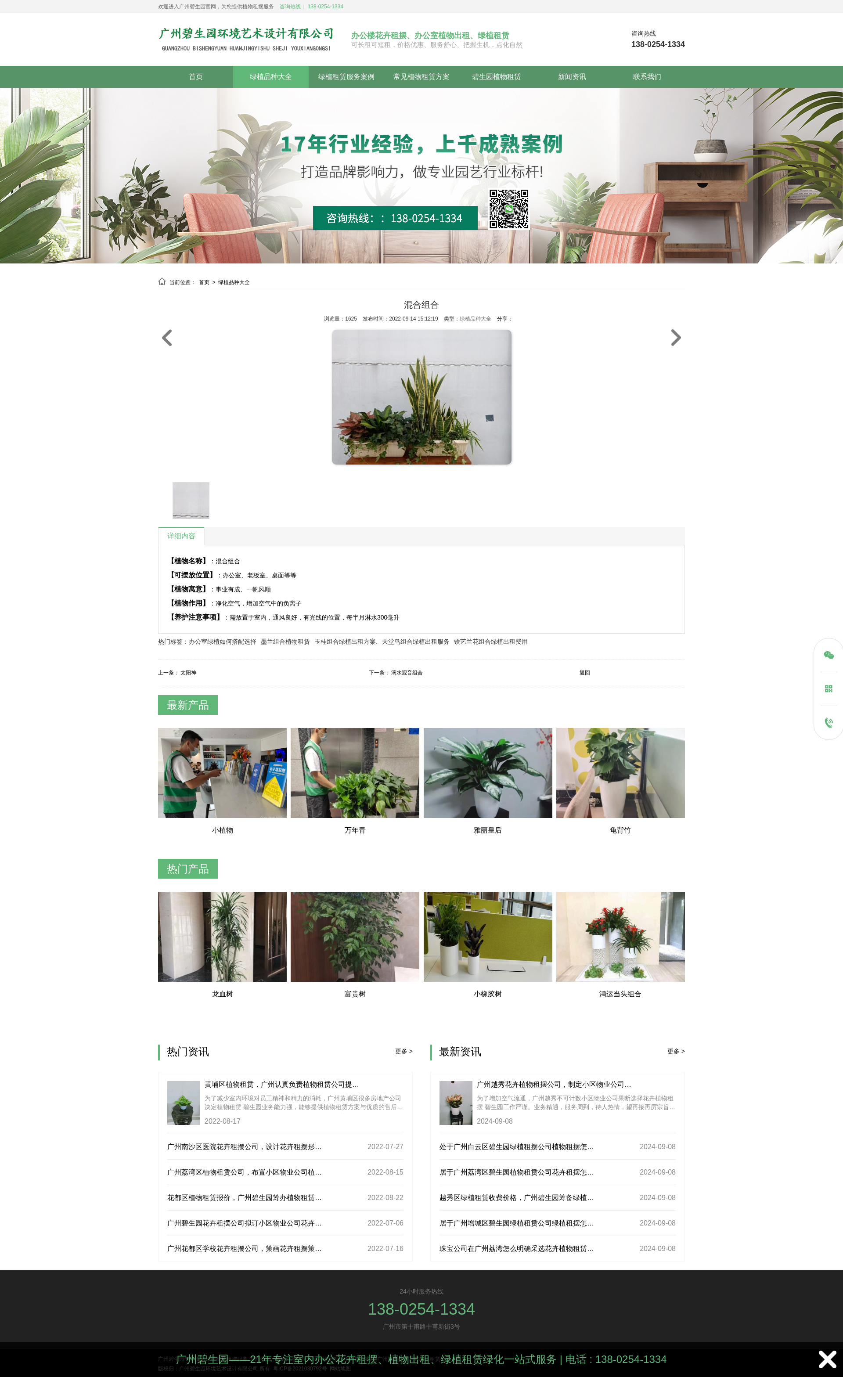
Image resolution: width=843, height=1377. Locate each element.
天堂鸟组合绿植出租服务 (416, 641)
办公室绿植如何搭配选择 (222, 641)
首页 (196, 76)
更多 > (404, 1051)
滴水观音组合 (407, 673)
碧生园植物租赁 (496, 76)
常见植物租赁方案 (421, 76)
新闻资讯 (572, 76)
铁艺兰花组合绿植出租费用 (491, 641)
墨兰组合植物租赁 (285, 641)
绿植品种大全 (271, 76)
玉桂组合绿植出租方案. (346, 641)
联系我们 (647, 76)
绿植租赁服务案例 (346, 76)
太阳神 (188, 673)
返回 (585, 673)
